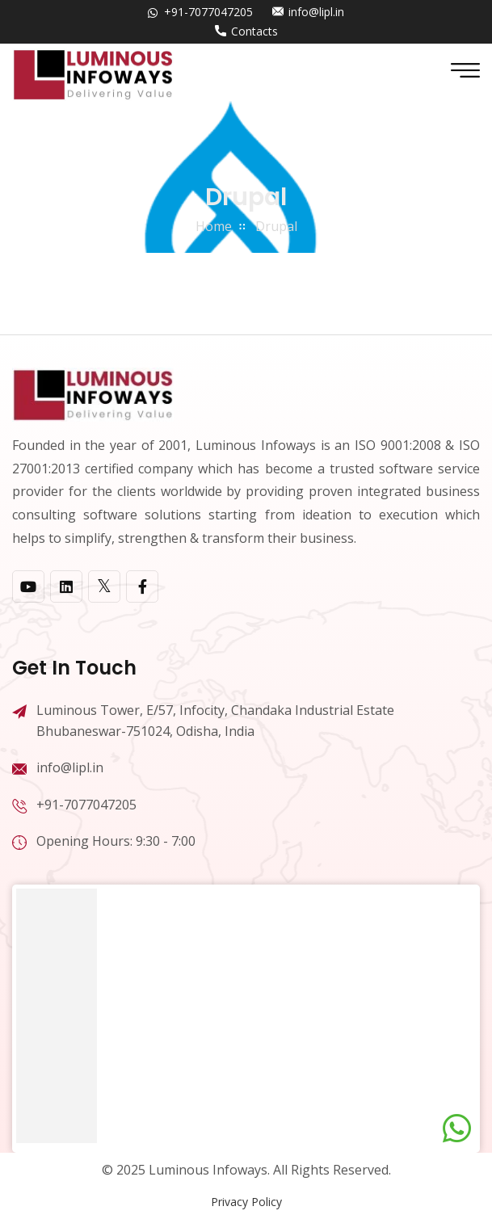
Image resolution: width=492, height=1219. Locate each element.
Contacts (254, 31)
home (214, 226)
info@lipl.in (316, 11)
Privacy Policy (246, 1201)
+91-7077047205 (208, 11)
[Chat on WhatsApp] (457, 1128)
